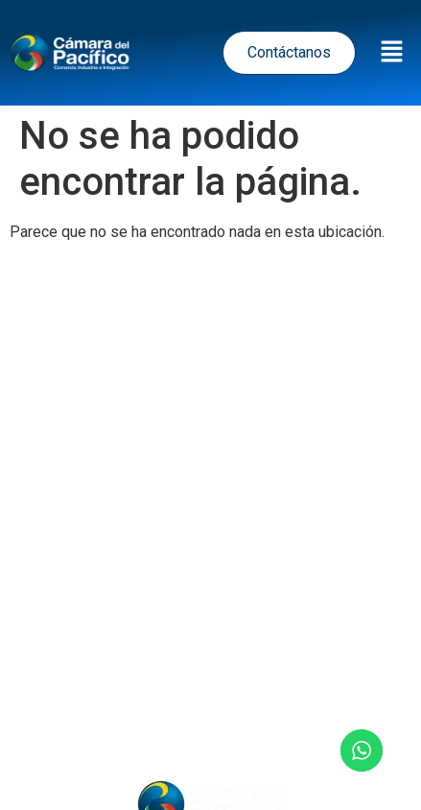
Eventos (241, 667)
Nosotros (337, 667)
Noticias (150, 667)
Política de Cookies (219, 571)
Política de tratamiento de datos (202, 487)
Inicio (68, 667)
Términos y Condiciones (211, 529)
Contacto (211, 719)
